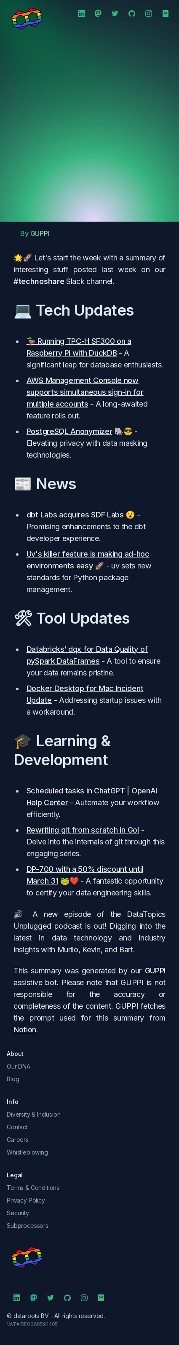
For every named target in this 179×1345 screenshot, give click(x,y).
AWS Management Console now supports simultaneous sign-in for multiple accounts (85, 392)
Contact (17, 1127)
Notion (24, 1029)
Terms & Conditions (33, 1187)
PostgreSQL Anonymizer (69, 431)
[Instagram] (148, 13)
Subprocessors (27, 1225)
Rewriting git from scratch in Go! (83, 829)
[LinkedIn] (81, 13)
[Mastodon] (98, 13)
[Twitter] (115, 13)
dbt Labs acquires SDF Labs (75, 514)
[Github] (132, 13)
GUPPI (155, 970)
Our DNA (18, 1066)
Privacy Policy (26, 1200)
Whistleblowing (27, 1152)
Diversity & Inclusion (34, 1114)
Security (18, 1212)
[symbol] (89, 1257)
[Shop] (165, 13)
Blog (13, 1078)
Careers (18, 1139)
